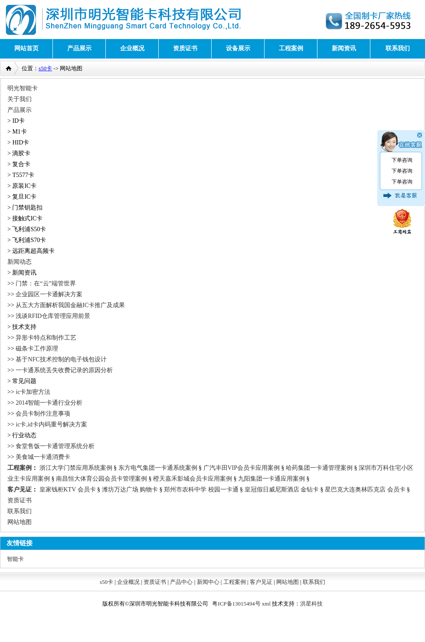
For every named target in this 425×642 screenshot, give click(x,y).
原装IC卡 (24, 186)
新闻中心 (208, 582)
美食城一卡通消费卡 (43, 457)
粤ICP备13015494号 (236, 603)
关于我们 (19, 99)
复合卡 (21, 164)
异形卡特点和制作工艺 (46, 337)
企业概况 (132, 48)
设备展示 (238, 48)
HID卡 (20, 142)
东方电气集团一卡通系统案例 (157, 468)
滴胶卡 (21, 153)
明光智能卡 (22, 88)
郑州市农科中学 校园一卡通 (201, 489)
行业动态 (24, 435)
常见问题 (24, 381)
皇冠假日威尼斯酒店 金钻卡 (282, 489)
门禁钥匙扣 (27, 207)
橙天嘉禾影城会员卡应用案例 (192, 478)
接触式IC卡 (27, 218)
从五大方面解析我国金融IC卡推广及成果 (70, 305)
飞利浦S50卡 (29, 229)
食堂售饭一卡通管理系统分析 (55, 446)
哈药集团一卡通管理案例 (319, 468)
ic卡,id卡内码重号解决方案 (51, 424)
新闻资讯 (344, 48)
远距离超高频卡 (33, 251)
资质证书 (185, 48)
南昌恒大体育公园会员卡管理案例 (101, 478)
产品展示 (79, 48)
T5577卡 (23, 175)
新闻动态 (19, 262)
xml (266, 603)
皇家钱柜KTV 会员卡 (67, 489)
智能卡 (15, 559)
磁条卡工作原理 (37, 348)
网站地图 (19, 522)
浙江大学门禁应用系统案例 (75, 468)
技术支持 (24, 327)
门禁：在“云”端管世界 (45, 283)
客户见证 (19, 489)
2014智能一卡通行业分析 (49, 403)
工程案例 (291, 48)
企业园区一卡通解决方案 (49, 294)
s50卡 (45, 68)
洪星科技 (311, 603)
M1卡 (19, 131)
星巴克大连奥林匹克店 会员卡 (365, 489)
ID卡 (18, 121)
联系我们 (398, 48)
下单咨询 (402, 160)
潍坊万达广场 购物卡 (130, 489)
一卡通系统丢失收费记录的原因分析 (64, 370)
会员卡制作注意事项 (43, 413)
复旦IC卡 (24, 196)
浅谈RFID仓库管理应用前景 (53, 316)
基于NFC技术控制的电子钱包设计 (61, 359)
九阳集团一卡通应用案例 (271, 478)
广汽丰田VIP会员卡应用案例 (241, 468)
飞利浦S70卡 (29, 240)
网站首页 (26, 48)
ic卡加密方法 (33, 392)
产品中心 (181, 582)
